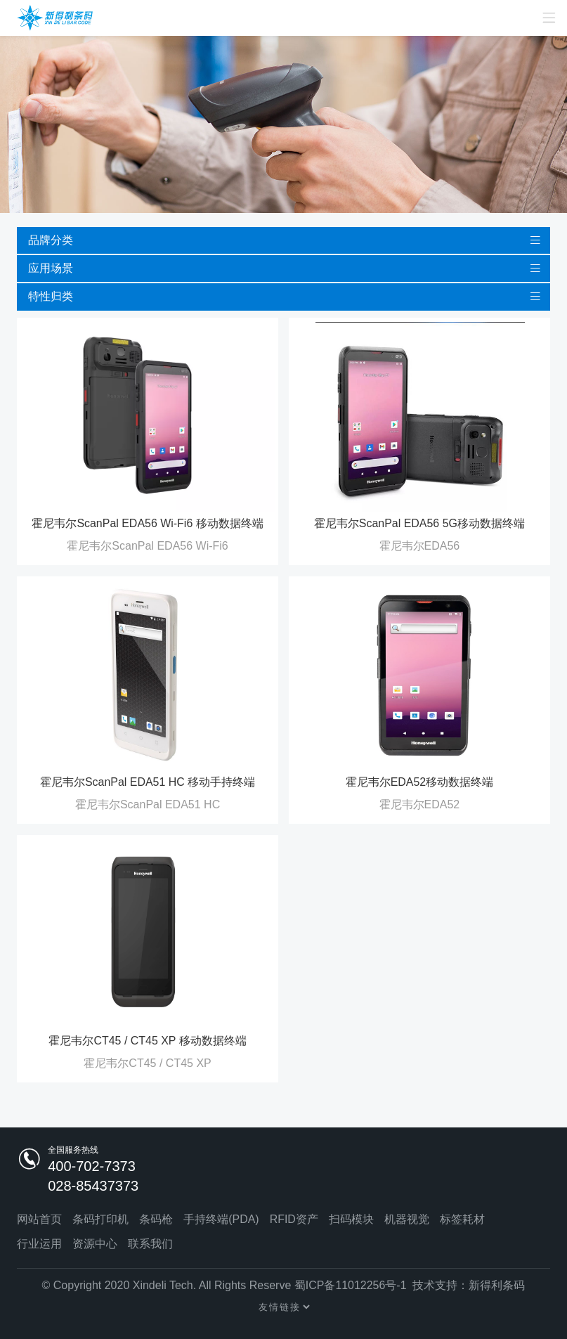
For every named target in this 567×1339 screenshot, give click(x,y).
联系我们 (150, 1244)
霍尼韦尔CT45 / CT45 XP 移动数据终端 (147, 1041)
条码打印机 (100, 1219)
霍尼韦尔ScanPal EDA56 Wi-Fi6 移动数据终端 (147, 523)
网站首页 (39, 1219)
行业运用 (39, 1244)
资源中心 (94, 1244)
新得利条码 (497, 1285)
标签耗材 (462, 1219)
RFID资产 (294, 1219)
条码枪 (156, 1219)
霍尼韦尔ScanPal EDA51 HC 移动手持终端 (148, 782)
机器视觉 (406, 1219)
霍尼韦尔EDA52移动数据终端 (420, 782)
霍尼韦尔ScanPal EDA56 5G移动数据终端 (420, 523)
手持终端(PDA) (221, 1219)
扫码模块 (351, 1219)
